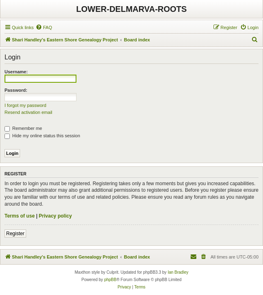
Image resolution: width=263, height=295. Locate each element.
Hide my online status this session (42, 135)
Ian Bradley (178, 272)
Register (15, 233)
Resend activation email (28, 112)
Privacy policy (55, 216)
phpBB (110, 279)
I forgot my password (25, 105)
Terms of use (19, 216)
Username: (16, 71)
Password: (15, 90)
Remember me (23, 128)
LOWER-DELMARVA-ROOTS (131, 9)
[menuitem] (44, 27)
